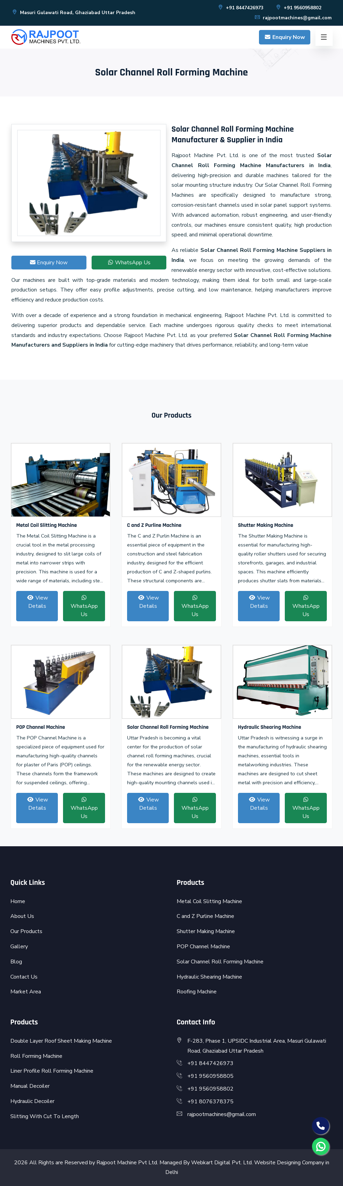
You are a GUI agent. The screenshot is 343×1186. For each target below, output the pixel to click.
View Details (37, 602)
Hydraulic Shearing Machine (269, 727)
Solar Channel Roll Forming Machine (168, 727)
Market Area (25, 991)
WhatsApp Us (128, 262)
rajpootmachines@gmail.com (293, 17)
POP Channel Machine (40, 727)
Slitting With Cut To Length (44, 1116)
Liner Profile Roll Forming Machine (51, 1071)
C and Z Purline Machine (154, 525)
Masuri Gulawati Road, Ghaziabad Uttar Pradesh (73, 12)
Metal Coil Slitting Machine (46, 525)
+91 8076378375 (210, 1101)
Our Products (26, 931)
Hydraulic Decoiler (32, 1101)
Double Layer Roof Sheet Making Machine (61, 1041)
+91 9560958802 (298, 7)
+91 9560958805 (210, 1076)
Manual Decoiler (30, 1086)
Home (17, 901)
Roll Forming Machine (36, 1056)
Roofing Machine (197, 991)
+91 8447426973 (240, 7)
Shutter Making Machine (265, 525)
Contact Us (24, 977)
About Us (22, 916)
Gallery (19, 946)
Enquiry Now (284, 37)
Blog (16, 961)
